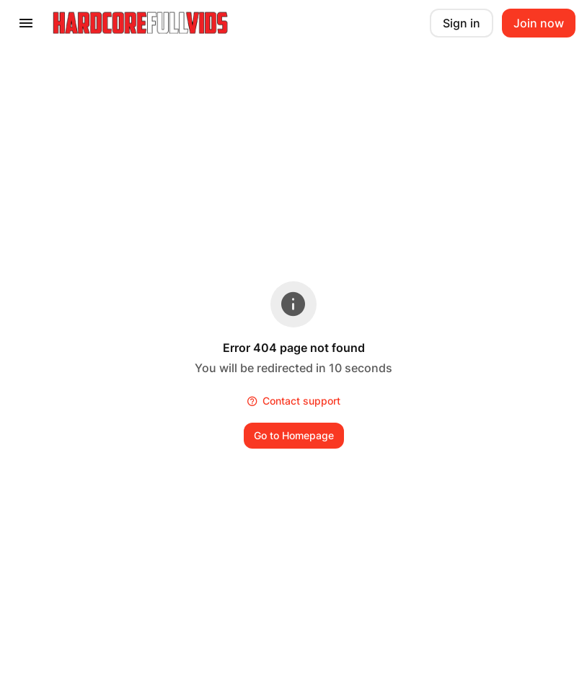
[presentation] (26, 23)
